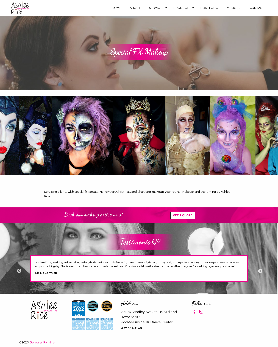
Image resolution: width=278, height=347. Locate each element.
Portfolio (209, 8)
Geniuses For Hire (42, 342)
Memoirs (234, 8)
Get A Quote (182, 215)
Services (156, 8)
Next (259, 270)
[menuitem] (117, 8)
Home (116, 8)
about (135, 8)
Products (181, 8)
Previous (18, 270)
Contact (257, 8)
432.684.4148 (131, 328)
